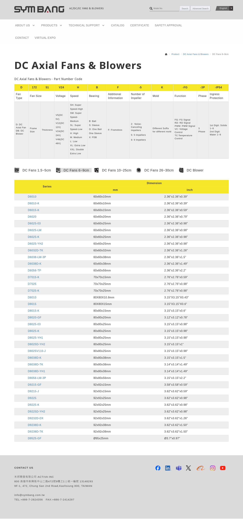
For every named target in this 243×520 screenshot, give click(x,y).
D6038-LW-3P (37, 258)
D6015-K (33, 211)
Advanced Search (201, 8)
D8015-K (33, 312)
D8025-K (33, 332)
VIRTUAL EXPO (24, 39)
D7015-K (33, 278)
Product (175, 56)
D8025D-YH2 (36, 345)
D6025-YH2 (35, 245)
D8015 (32, 305)
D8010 (32, 298)
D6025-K (33, 238)
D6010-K (33, 204)
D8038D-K (35, 359)
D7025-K (33, 292)
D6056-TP (34, 271)
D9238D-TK (35, 433)
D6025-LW (35, 231)
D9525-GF (35, 439)
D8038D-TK (35, 365)
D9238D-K (35, 426)
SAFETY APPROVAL (154, 25)
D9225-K (33, 406)
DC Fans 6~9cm (72, 172)
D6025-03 (34, 225)
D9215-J (33, 392)
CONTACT (178, 25)
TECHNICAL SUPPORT (76, 25)
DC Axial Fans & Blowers (196, 56)
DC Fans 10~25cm (112, 172)
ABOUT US (21, 25)
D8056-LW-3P (37, 379)
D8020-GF (35, 318)
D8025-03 (34, 325)
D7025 (32, 285)
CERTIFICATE (126, 25)
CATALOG (106, 25)
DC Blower (191, 172)
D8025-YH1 (35, 339)
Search (185, 8)
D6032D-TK (35, 251)
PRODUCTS (45, 25)
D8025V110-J (37, 352)
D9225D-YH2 (36, 412)
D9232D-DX (36, 419)
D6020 (32, 218)
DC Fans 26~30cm (155, 171)
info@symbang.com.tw (29, 496)
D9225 (32, 399)
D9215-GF (35, 386)
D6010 (32, 198)
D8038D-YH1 (36, 372)
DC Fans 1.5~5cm (32, 172)
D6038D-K (35, 265)
